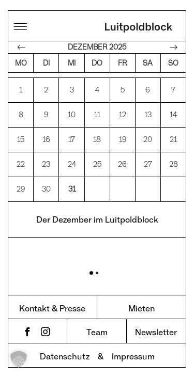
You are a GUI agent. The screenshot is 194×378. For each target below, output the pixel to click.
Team (97, 332)
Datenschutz (64, 356)
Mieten (141, 308)
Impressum (133, 356)
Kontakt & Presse (52, 308)
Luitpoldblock (138, 28)
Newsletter (156, 332)
